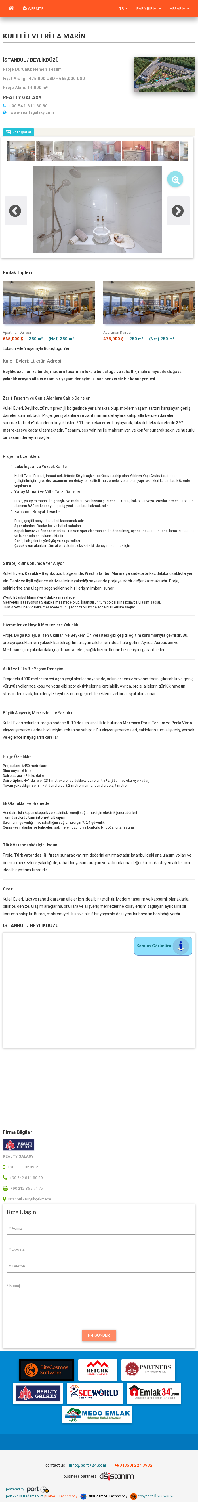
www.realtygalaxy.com (28, 112)
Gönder (99, 1335)
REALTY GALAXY (22, 97)
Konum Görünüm (163, 945)
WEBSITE (33, 8)
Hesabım (179, 8)
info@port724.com (87, 1465)
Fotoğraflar (18, 132)
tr (123, 8)
